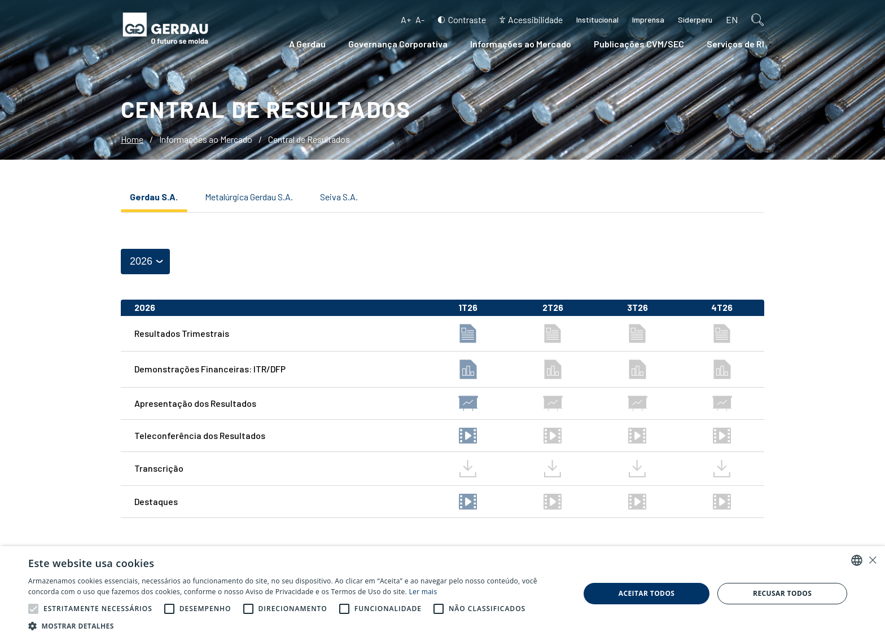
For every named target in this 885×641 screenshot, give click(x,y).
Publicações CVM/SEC (639, 43)
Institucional (597, 19)
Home (132, 139)
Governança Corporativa (398, 43)
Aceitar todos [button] (647, 593)
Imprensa (648, 19)
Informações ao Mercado (520, 43)
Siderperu (695, 19)
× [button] (872, 560)
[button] (33, 609)
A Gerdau (307, 43)
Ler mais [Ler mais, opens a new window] (423, 591)
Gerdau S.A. (154, 196)
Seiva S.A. (339, 196)
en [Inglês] (732, 19)
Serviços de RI (735, 43)
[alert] (442, 593)
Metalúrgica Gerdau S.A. (249, 196)
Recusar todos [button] (782, 593)
